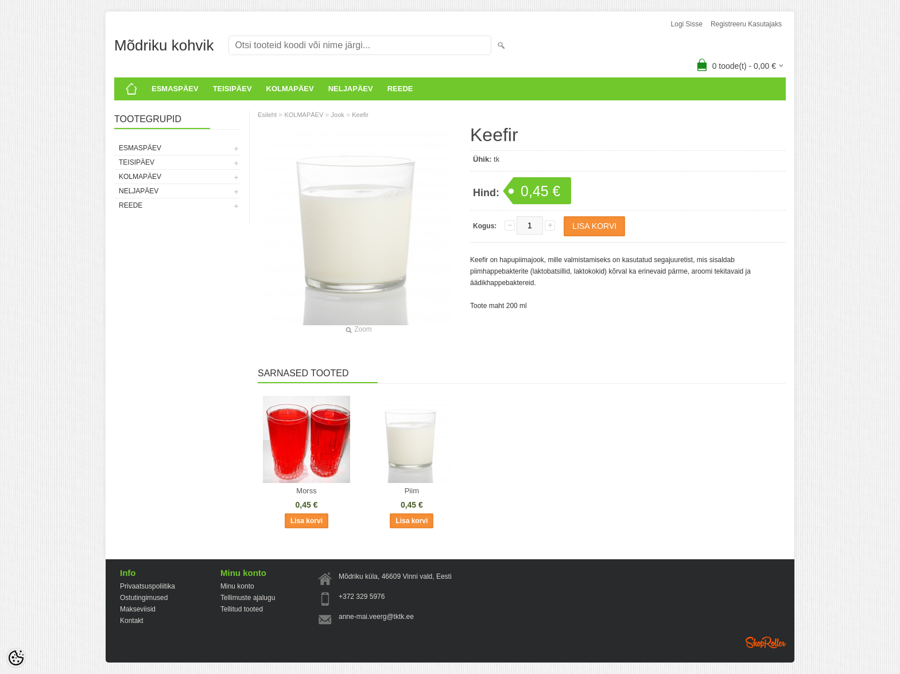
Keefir (360, 114)
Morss (306, 490)
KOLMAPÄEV (290, 88)
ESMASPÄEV (175, 88)
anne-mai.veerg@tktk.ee (376, 617)
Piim (412, 490)
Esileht (267, 114)
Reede (400, 88)
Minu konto (237, 586)
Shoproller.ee (766, 642)
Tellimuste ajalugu (247, 598)
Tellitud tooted (241, 609)
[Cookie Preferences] (16, 658)
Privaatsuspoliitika (147, 586)
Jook (337, 114)
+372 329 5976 (362, 597)
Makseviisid (138, 609)
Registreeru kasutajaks (746, 24)
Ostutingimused (144, 598)
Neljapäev (350, 88)
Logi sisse (687, 24)
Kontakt (131, 621)
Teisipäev (232, 88)
